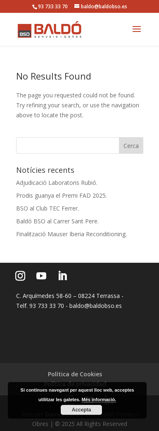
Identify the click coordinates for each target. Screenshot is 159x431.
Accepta (81, 410)
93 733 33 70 (53, 6)
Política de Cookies (75, 374)
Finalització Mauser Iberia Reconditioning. (71, 234)
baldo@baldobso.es (95, 306)
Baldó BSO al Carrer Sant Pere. (57, 221)
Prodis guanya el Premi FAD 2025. (61, 195)
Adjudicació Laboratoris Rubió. (56, 182)
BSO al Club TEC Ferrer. (47, 208)
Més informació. (99, 399)
